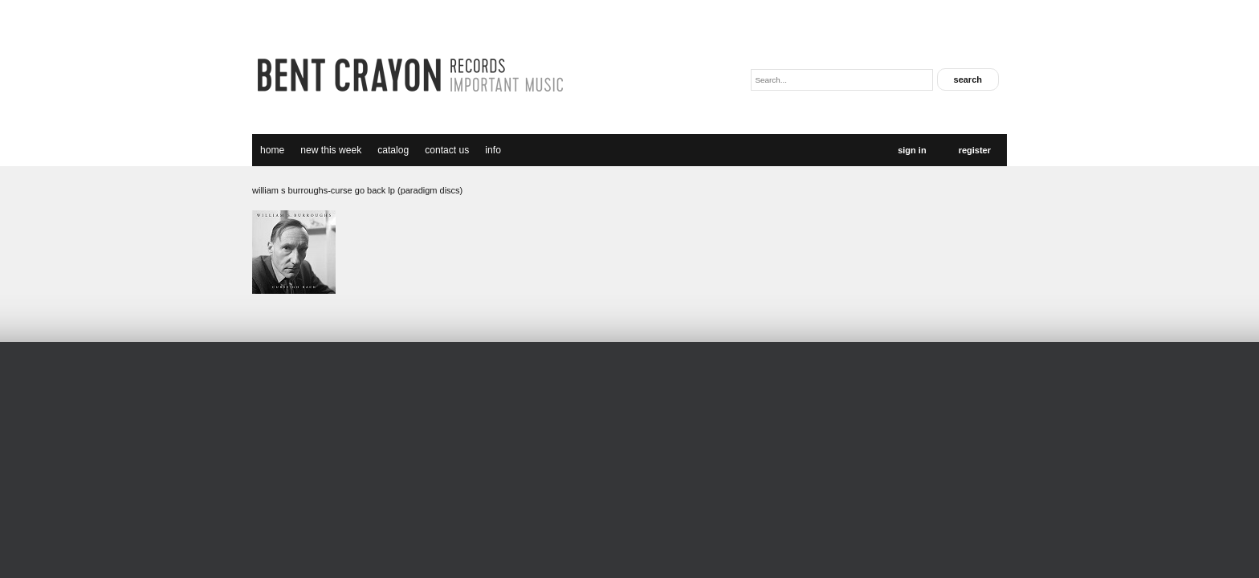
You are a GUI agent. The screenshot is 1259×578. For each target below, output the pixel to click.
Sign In (912, 150)
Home (272, 150)
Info (493, 150)
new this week (330, 150)
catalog (393, 150)
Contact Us (447, 150)
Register (975, 150)
